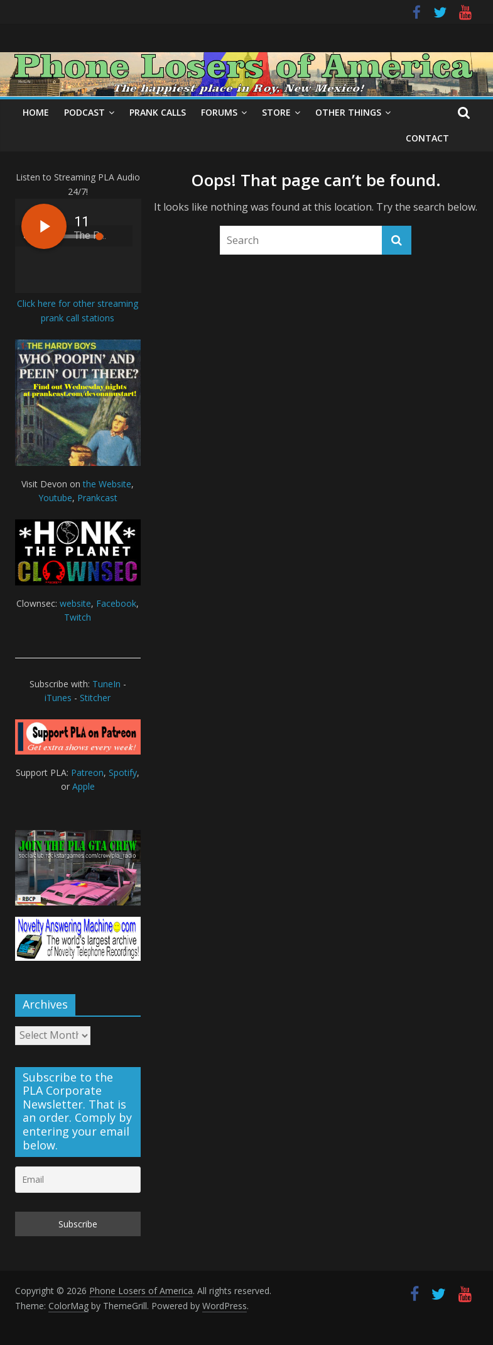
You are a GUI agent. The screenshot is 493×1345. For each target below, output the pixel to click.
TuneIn (106, 684)
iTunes (58, 698)
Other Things (348, 112)
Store (276, 112)
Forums (219, 112)
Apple (83, 786)
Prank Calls (157, 112)
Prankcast (97, 498)
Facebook (116, 603)
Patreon (87, 772)
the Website (107, 484)
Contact (427, 138)
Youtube (55, 498)
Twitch (77, 617)
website (75, 603)
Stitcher (95, 698)
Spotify (123, 772)
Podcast (84, 112)
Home (36, 112)
